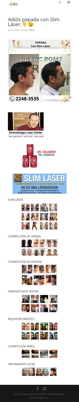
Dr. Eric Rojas (27, 30)
